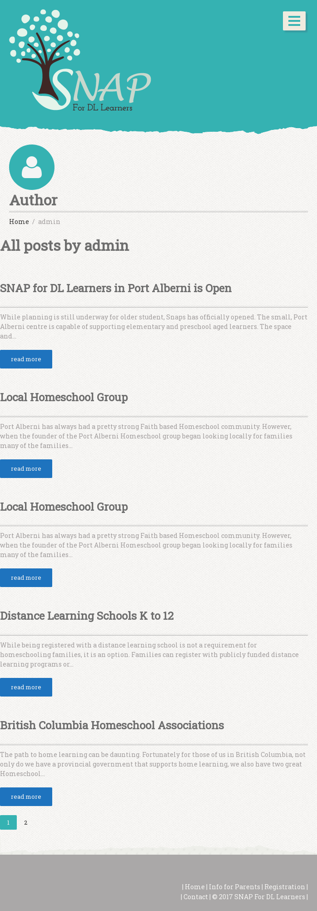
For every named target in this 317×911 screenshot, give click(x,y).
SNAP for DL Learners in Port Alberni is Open (116, 288)
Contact (195, 896)
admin (106, 245)
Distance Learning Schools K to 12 (86, 615)
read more (26, 359)
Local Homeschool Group (64, 397)
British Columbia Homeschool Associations (112, 725)
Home (194, 886)
